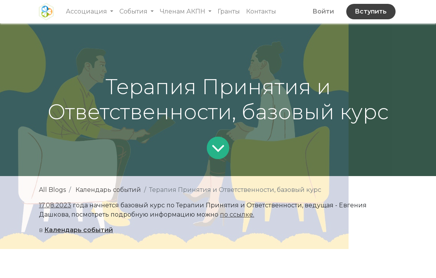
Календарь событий (108, 189)
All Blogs (52, 189)
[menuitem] (229, 11)
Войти (323, 11)
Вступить (371, 11)
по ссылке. (237, 214)
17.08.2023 (55, 205)
